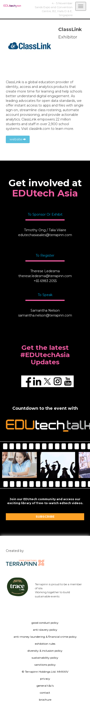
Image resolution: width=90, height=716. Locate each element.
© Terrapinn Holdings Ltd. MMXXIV (45, 671)
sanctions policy (45, 664)
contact (45, 692)
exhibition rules (45, 643)
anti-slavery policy (45, 629)
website (18, 139)
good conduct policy (45, 622)
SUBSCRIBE (45, 516)
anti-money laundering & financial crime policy (45, 636)
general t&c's (45, 685)
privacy (45, 678)
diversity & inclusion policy (45, 650)
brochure (45, 699)
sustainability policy (45, 657)
